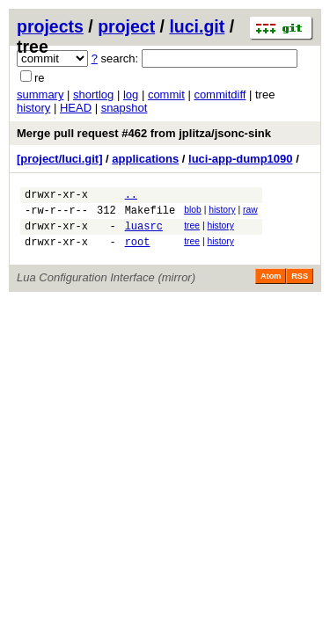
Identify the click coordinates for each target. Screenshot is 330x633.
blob (193, 212)
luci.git (196, 26)
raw (250, 212)
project (126, 26)
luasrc (144, 233)
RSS (299, 286)
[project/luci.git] (60, 158)
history (33, 107)
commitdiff (220, 94)
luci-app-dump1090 (240, 158)
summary (40, 94)
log (130, 94)
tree (192, 231)
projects (50, 26)
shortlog (93, 94)
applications (145, 158)
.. (131, 196)
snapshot (124, 107)
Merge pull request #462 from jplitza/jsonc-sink (144, 133)
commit (166, 94)
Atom (270, 286)
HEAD (76, 107)
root (137, 251)
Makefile (150, 214)
